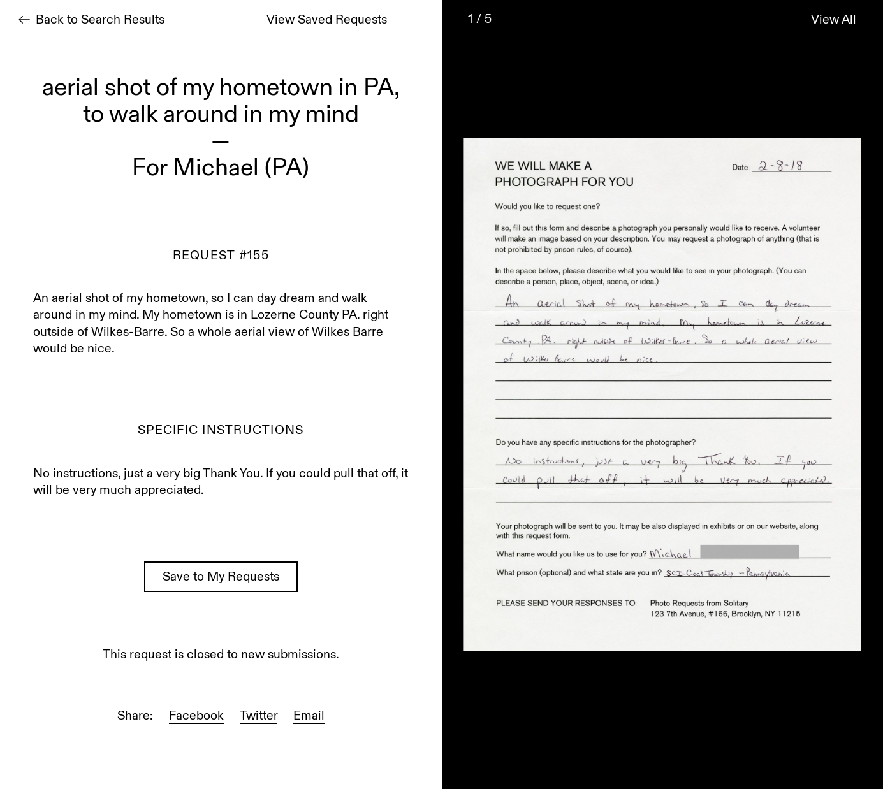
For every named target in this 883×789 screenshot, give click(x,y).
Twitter (258, 717)
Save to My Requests (221, 578)
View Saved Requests (326, 21)
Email (309, 717)
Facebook (196, 717)
